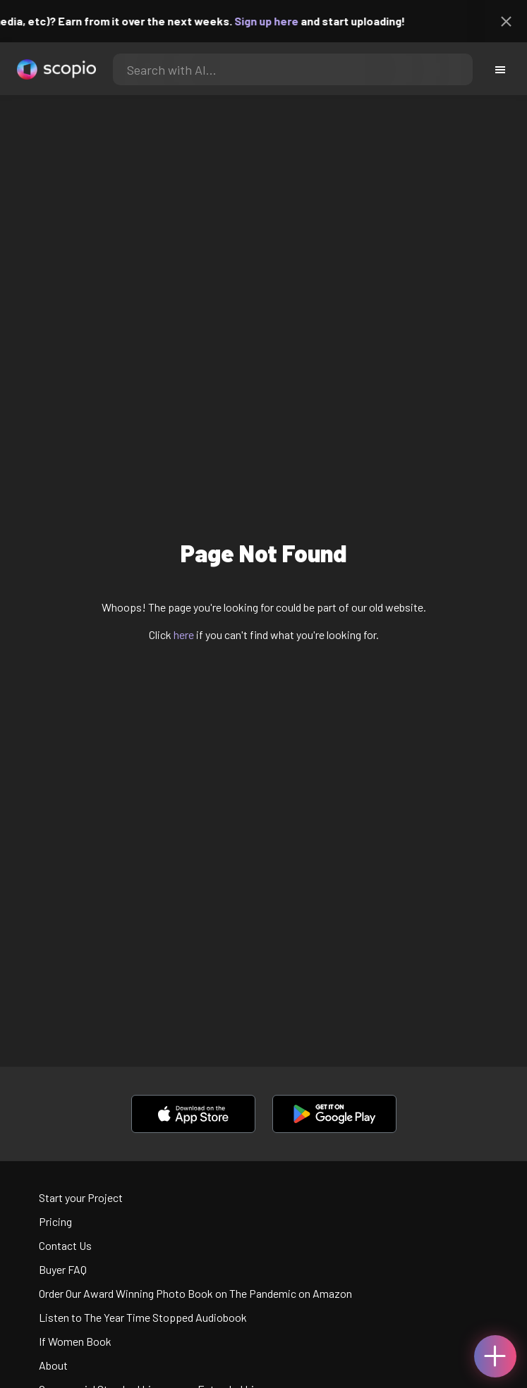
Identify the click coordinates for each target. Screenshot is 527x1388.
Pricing (55, 1221)
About (53, 1365)
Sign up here (273, 20)
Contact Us (65, 1245)
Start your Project (81, 1197)
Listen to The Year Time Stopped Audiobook (143, 1317)
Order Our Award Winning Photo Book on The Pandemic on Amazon (195, 1293)
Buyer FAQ (63, 1269)
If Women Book (75, 1341)
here (184, 634)
